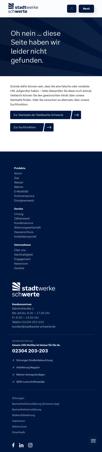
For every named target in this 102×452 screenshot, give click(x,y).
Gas (16, 178)
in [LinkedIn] (21, 445)
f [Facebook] (13, 445)
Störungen (18, 398)
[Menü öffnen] (86, 9)
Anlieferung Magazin (28, 367)
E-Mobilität (21, 191)
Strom (18, 173)
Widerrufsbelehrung (23, 415)
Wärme (18, 187)
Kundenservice (23, 223)
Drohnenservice (24, 196)
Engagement (22, 259)
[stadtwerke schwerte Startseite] (23, 8)
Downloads (18, 432)
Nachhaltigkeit (23, 254)
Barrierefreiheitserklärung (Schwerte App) (35, 403)
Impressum (18, 420)
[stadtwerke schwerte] (33, 289)
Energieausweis (24, 200)
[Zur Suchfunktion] (32, 127)
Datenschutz (19, 426)
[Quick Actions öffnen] (93, 440)
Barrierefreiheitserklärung (26, 409)
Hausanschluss (23, 232)
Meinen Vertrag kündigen (30, 374)
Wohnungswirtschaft (27, 227)
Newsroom (21, 263)
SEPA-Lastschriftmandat (30, 381)
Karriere (19, 268)
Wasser (18, 182)
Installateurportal (25, 236)
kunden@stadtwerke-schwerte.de (33, 326)
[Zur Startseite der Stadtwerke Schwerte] (45, 115)
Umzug (18, 214)
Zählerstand (21, 218)
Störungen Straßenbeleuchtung (34, 360)
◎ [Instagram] (30, 445)
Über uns (20, 250)
